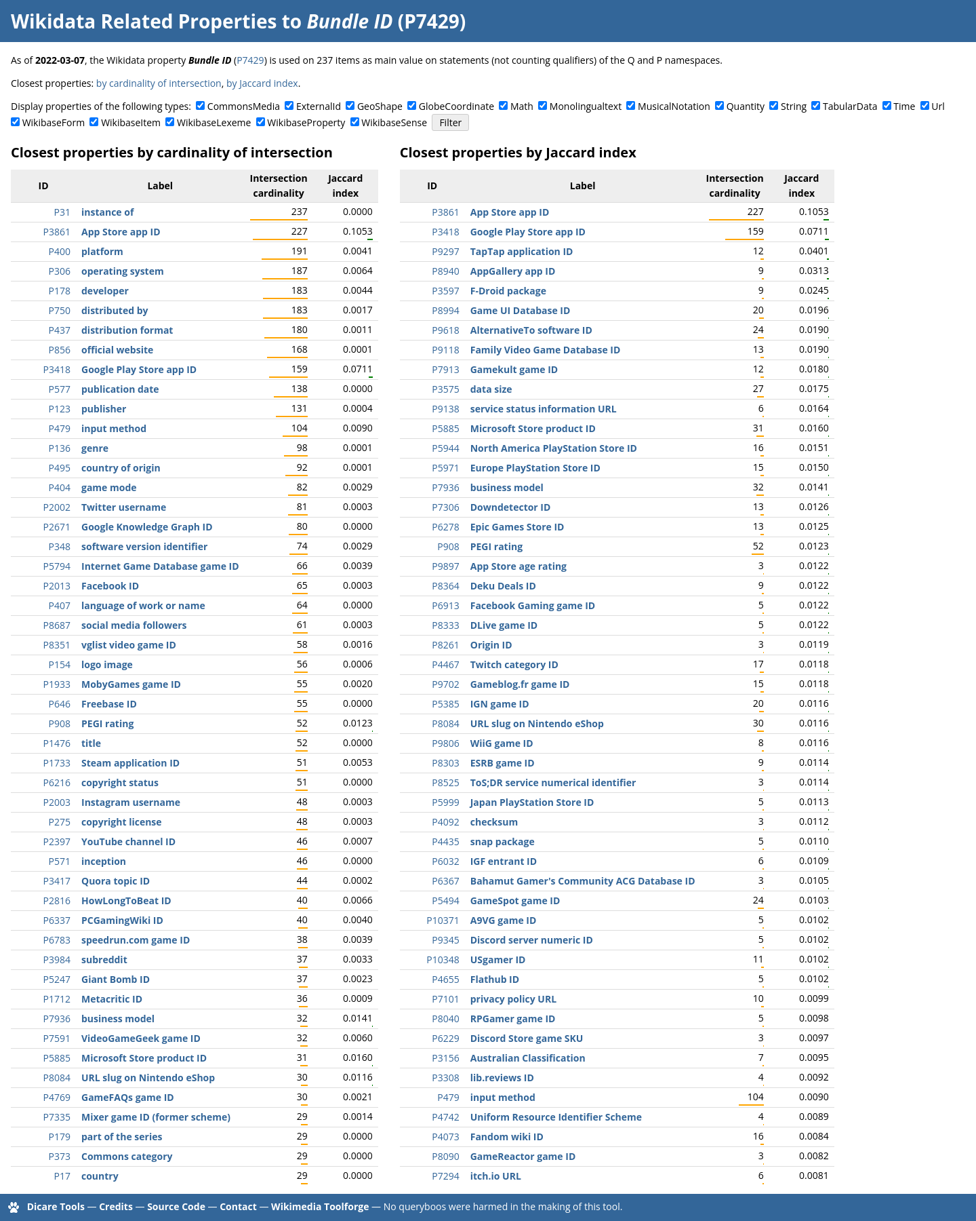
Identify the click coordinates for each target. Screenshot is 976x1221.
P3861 (56, 231)
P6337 (56, 920)
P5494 (445, 900)
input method (113, 428)
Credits (116, 1206)
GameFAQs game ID (127, 1097)
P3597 (445, 290)
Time (904, 106)
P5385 (445, 703)
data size (491, 389)
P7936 (56, 1018)
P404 (59, 487)
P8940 (445, 271)
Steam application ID (130, 762)
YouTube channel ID (128, 841)
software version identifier (144, 546)
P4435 (445, 841)
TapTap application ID (521, 251)
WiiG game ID (501, 743)
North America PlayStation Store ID (553, 448)
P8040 (445, 1018)
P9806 (445, 743)
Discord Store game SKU (527, 1038)
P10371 (442, 920)
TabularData (850, 106)
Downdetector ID (510, 507)
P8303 (445, 762)
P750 (59, 310)
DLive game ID (503, 625)
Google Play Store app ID (139, 369)
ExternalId (318, 106)
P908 (59, 723)
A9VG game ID (503, 920)
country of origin (121, 467)
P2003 (56, 802)
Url (937, 106)
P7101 (445, 998)
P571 (59, 861)
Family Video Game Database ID (545, 349)
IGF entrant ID (503, 861)
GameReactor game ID (523, 1156)
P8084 (56, 1077)
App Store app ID (121, 231)
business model (118, 1018)
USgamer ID (498, 959)
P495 (59, 467)
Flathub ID (494, 979)
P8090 (445, 1156)
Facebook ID (110, 585)
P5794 (56, 566)
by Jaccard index (262, 83)
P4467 (445, 664)
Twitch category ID (514, 664)
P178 (59, 290)
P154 (59, 664)
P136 (59, 448)
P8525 (445, 782)
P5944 (445, 448)
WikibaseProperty (306, 122)
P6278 (445, 526)
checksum (494, 821)
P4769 (56, 1097)
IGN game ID (499, 703)
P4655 (445, 979)
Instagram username (130, 802)
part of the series (121, 1136)
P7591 (56, 1038)
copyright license (121, 821)
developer (105, 290)
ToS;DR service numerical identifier (553, 782)
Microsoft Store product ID (144, 1057)
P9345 (445, 939)
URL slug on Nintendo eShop (148, 1077)
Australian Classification (528, 1057)
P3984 (56, 959)
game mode (109, 487)
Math (521, 106)
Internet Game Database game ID (160, 566)
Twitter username (123, 507)
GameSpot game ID (515, 900)
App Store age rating (518, 566)
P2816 (56, 900)
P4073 (445, 1136)
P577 (59, 389)
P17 (62, 1175)
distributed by (114, 310)
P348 (59, 546)
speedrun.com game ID (135, 939)
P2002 (56, 507)
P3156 (445, 1057)
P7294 (445, 1175)
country (100, 1175)
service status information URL (543, 408)
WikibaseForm (53, 122)
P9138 (445, 408)
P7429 (250, 60)
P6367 (445, 880)
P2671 (56, 526)
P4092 (445, 821)
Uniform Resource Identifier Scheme (556, 1116)
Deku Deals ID (503, 585)
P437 (59, 330)
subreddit (104, 959)
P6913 (445, 605)
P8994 (445, 310)
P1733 (56, 762)
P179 (59, 1136)
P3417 (56, 880)
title (91, 743)
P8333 (445, 625)
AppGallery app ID (513, 271)
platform (102, 251)
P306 (59, 271)
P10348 (442, 959)
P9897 (445, 566)
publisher (103, 408)
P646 (59, 703)
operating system (122, 271)
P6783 (56, 939)
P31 (62, 212)
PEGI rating (107, 723)
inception (103, 861)
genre (94, 448)
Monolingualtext (586, 106)
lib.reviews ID (502, 1077)
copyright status (120, 782)
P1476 (56, 743)
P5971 (445, 467)
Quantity (746, 106)
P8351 (56, 644)
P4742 (445, 1116)
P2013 (56, 585)
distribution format (127, 330)
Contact (238, 1206)
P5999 (445, 802)
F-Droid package (508, 290)
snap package (502, 841)
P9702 (445, 684)
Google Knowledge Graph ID (147, 526)
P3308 (445, 1077)
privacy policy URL (513, 998)
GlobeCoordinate (456, 106)
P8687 (56, 625)
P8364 (445, 585)
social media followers (134, 625)
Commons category (126, 1156)
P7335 (56, 1116)
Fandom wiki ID (507, 1136)
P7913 (445, 369)
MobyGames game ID (131, 684)
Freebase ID (109, 703)
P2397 (56, 841)
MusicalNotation (674, 106)
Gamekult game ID (514, 369)
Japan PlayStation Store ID (532, 802)
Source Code (176, 1206)
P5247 (56, 979)
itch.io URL (495, 1175)
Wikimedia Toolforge (320, 1206)
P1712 (56, 998)
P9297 (445, 251)
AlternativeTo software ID (531, 330)
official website (117, 349)
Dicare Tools (56, 1206)
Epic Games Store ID (517, 526)
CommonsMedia (243, 106)
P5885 (56, 1057)
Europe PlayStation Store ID (535, 467)
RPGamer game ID (513, 1018)
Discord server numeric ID (531, 939)
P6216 (56, 782)
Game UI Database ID (520, 310)
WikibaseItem (131, 122)
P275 (59, 821)
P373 (59, 1156)
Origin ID (491, 644)
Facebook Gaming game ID (533, 605)
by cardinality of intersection (159, 83)
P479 (59, 428)
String (794, 106)
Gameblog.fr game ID (520, 684)
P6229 (445, 1038)
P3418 (56, 369)
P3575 (445, 389)
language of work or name (143, 605)
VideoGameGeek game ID (141, 1038)
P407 (59, 605)
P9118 (445, 349)
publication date (120, 389)
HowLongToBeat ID (126, 900)
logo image (107, 664)
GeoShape (380, 106)
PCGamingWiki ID (122, 920)
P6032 (445, 861)
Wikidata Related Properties (144, 21)
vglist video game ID (128, 644)
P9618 (445, 330)
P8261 (445, 644)
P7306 (445, 507)
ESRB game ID (502, 762)
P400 (59, 251)
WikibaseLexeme (214, 122)
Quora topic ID (115, 880)
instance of (107, 212)
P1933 (56, 684)
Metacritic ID (111, 998)
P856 (59, 349)
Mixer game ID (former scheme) (155, 1116)
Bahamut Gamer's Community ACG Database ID (582, 880)
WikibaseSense (394, 122)
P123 (59, 408)
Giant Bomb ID (115, 979)
